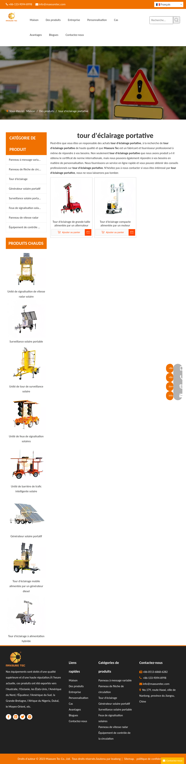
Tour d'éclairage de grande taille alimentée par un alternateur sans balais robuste (71, 223)
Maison (73, 680)
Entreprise (75, 692)
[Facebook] (8, 717)
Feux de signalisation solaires (26, 208)
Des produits (76, 686)
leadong (116, 759)
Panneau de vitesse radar (24, 217)
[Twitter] (22, 717)
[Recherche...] (161, 20)
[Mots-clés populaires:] (176, 19)
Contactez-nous (78, 721)
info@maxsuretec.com (52, 4)
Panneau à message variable (25, 159)
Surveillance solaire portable (25, 198)
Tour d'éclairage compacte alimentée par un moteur (115, 223)
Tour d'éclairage (18, 179)
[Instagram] (29, 717)
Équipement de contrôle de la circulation (27, 227)
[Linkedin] (15, 717)
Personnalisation (78, 698)
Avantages (75, 709)
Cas (71, 703)
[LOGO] (15, 659)
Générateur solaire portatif (24, 188)
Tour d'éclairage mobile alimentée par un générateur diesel (26, 586)
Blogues (73, 715)
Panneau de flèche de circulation (27, 169)
